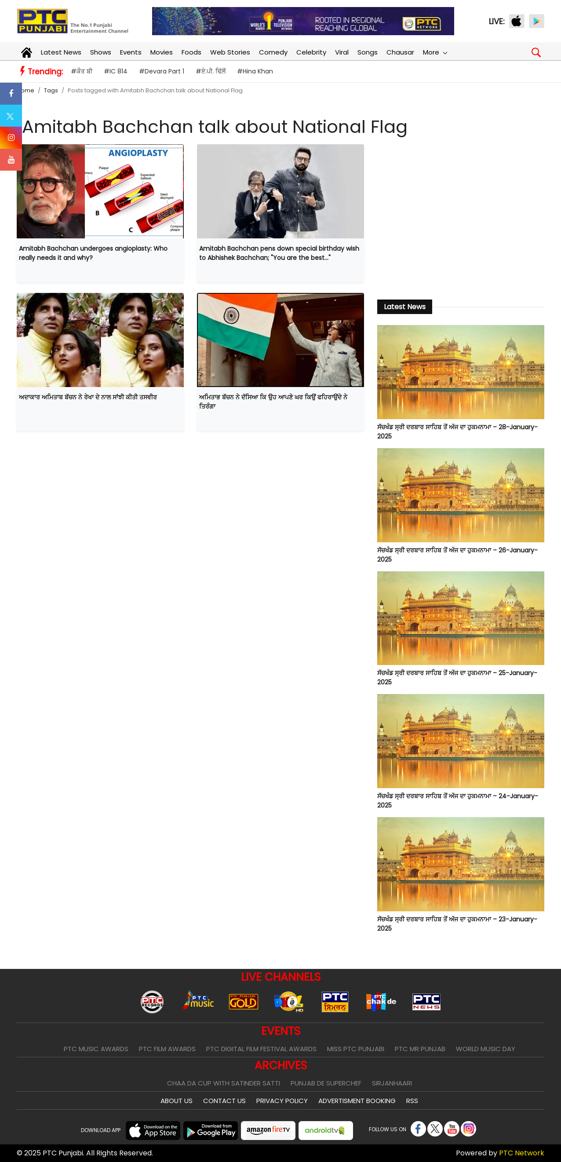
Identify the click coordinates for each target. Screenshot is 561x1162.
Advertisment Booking (357, 1100)
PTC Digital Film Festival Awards (261, 1048)
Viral (342, 52)
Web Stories (230, 52)
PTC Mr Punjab (420, 1048)
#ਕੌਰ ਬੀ (81, 71)
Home (25, 90)
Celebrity (311, 52)
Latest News (61, 52)
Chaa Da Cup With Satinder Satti (223, 1083)
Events (131, 52)
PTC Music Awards (96, 1048)
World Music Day (485, 1048)
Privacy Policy (282, 1100)
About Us (176, 1100)
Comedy (273, 52)
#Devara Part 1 (161, 71)
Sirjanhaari (392, 1083)
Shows (100, 52)
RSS (412, 1100)
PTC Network (521, 1153)
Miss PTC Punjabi (355, 1048)
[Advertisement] (460, 216)
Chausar (400, 52)
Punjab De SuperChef (326, 1083)
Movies (161, 52)
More (435, 52)
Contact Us (224, 1100)
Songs (367, 52)
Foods (191, 52)
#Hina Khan (255, 71)
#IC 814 (116, 71)
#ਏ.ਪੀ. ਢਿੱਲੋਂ (211, 71)
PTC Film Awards (167, 1048)
